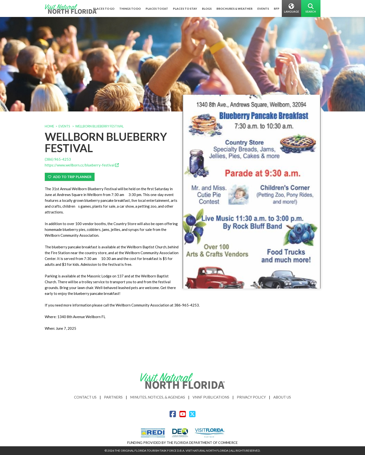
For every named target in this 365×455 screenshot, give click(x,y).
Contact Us (85, 397)
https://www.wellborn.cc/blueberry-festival (82, 165)
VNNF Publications (211, 397)
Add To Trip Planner (69, 177)
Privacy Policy (251, 397)
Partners (113, 397)
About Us (282, 397)
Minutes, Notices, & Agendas (157, 397)
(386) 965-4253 (58, 159)
